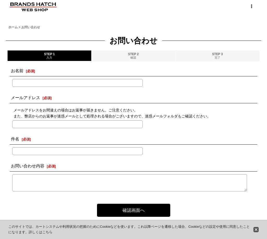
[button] (251, 6)
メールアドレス (25, 97)
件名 (15, 138)
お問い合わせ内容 (27, 165)
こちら (47, 232)
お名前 (17, 70)
